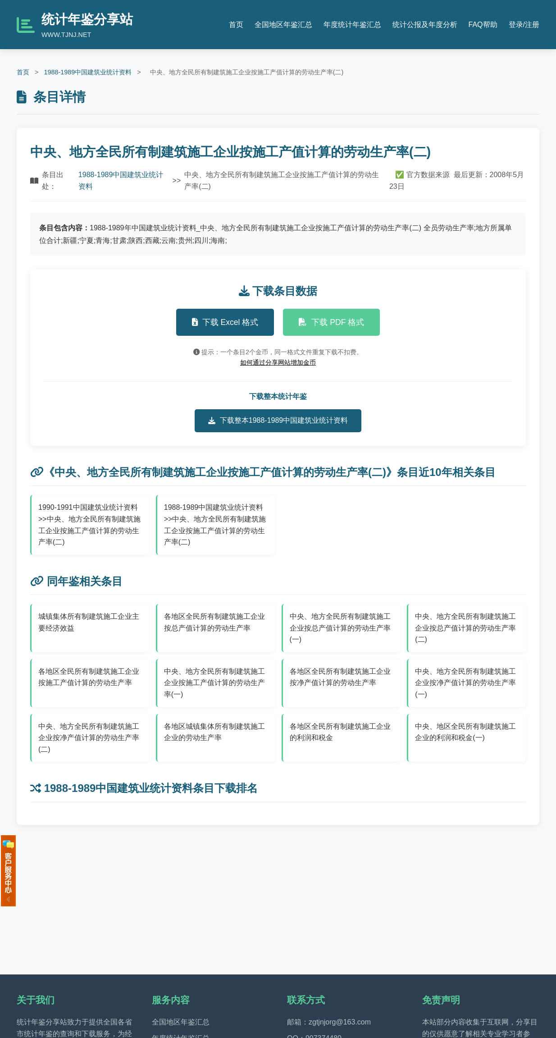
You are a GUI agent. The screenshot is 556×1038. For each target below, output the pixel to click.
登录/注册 (524, 24)
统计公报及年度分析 (424, 24)
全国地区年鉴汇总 (283, 24)
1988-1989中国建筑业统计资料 (88, 72)
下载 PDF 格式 (331, 322)
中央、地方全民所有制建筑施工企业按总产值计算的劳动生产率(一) (340, 628)
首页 (236, 24)
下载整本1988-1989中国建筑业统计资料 (278, 420)
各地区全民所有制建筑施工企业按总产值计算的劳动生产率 (214, 622)
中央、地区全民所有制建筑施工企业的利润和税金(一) (465, 732)
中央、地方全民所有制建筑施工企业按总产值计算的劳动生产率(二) (465, 628)
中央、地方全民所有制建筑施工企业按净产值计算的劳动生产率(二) (88, 737)
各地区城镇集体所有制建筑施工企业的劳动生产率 (214, 732)
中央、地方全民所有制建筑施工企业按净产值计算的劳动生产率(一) (465, 683)
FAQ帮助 (483, 24)
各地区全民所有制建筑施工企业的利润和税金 (340, 732)
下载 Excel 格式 (225, 322)
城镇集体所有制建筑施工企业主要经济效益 (88, 622)
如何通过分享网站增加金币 (278, 362)
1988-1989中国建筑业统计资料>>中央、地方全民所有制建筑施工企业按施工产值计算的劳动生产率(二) (215, 524)
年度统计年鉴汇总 (352, 24)
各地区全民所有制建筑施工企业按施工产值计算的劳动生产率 (88, 677)
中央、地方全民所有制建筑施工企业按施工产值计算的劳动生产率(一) (214, 683)
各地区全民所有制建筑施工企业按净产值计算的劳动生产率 (340, 677)
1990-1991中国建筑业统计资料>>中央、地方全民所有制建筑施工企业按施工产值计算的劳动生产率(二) (89, 524)
